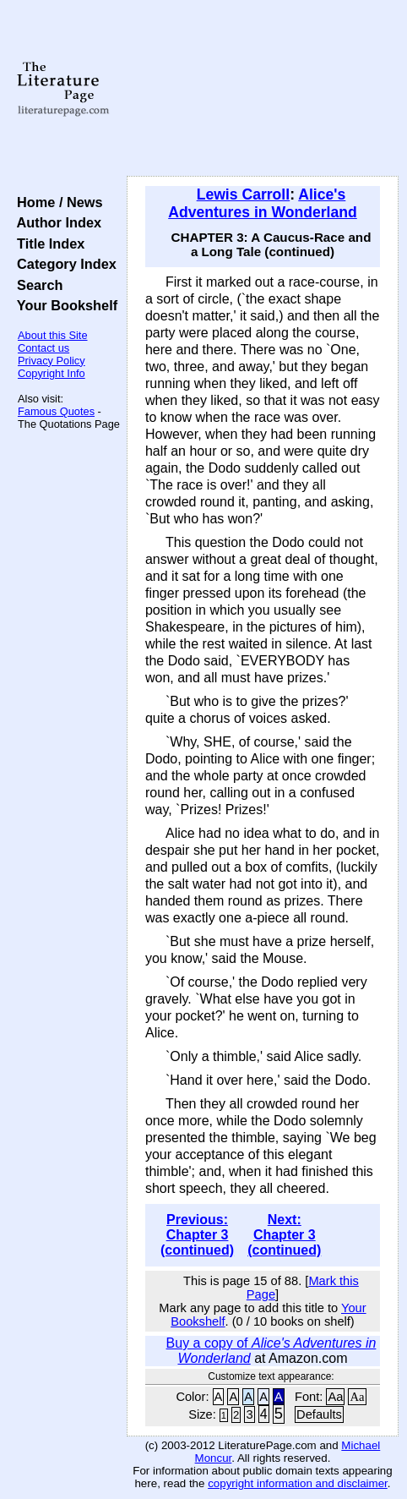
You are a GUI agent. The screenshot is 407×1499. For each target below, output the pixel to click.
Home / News (56, 202)
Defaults (319, 1414)
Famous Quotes (56, 411)
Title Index (46, 243)
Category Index (63, 263)
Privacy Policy (51, 360)
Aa (335, 1396)
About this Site (53, 335)
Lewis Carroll (243, 194)
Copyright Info (51, 373)
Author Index (55, 222)
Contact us (43, 348)
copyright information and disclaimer (298, 1483)
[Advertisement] (263, 88)
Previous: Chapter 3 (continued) (197, 1234)
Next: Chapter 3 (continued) (284, 1234)
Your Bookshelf (63, 305)
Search (35, 285)
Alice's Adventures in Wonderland (262, 203)
